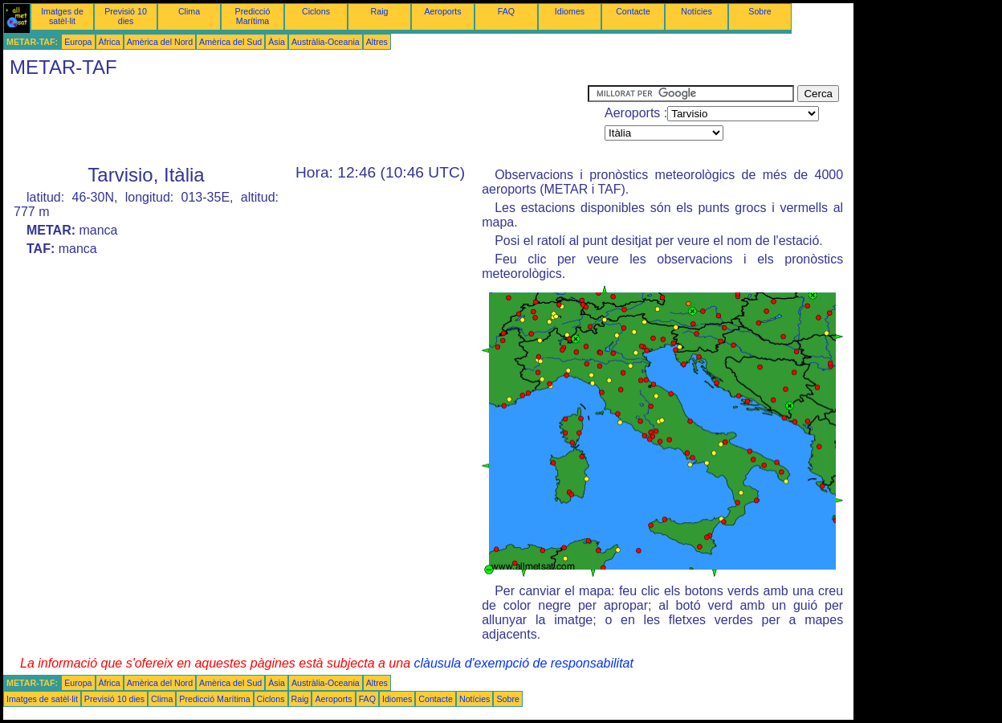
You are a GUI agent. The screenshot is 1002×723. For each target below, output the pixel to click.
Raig (380, 11)
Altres (377, 42)
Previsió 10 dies (125, 16)
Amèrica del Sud (230, 42)
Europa (78, 42)
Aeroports (442, 11)
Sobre (759, 11)
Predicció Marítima (253, 16)
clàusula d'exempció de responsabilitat (523, 663)
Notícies (696, 11)
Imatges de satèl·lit (62, 16)
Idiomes (569, 11)
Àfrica (109, 42)
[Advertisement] (295, 121)
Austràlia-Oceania (325, 42)
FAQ (506, 11)
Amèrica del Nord (160, 42)
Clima (189, 11)
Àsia (276, 42)
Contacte (633, 11)
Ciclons (316, 11)
